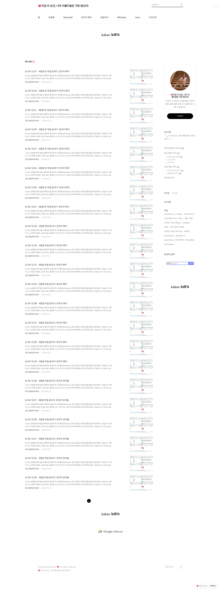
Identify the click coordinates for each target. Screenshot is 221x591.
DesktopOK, (172, 242)
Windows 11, (183, 242)
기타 (167, 173)
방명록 (52, 17)
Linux (137, 17)
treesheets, (165, 225)
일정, (183, 229)
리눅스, (177, 229)
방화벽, (163, 242)
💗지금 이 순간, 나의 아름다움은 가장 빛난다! (63, 6)
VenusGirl (68, 17)
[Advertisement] (110, 51)
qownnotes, (165, 246)
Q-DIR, (163, 233)
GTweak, (175, 225)
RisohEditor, (186, 246)
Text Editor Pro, (167, 229)
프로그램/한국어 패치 (32, 93)
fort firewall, (165, 251)
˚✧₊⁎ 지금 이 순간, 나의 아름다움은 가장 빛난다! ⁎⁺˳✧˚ (177, 148)
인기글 (171, 204)
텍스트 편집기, (172, 233)
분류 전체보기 (170, 159)
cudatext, (182, 233)
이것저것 (153, 17)
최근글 (163, 204)
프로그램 (168, 177)
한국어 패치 (86, 17)
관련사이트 (169, 578)
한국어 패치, (176, 246)
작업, (187, 229)
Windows (121, 17)
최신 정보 (168, 164)
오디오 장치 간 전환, (167, 238)
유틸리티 (104, 17)
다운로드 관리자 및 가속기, (185, 238)
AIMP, (190, 233)
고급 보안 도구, (185, 225)
